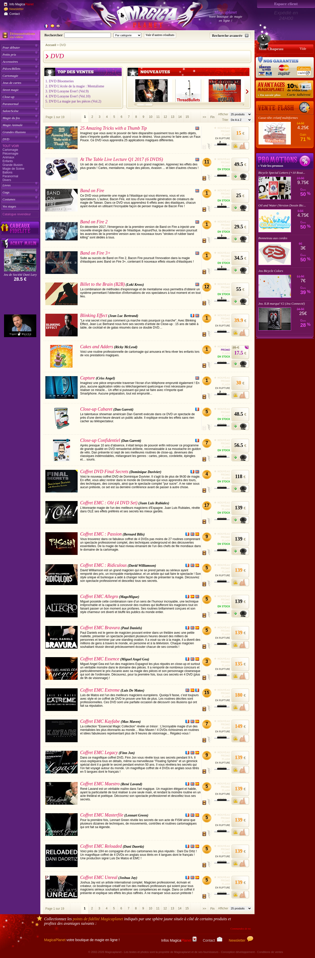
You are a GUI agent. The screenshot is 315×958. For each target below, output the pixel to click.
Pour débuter (11, 47)
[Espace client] (286, 4)
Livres (7, 185)
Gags (6, 192)
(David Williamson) (142, 565)
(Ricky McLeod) (126, 347)
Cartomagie (10, 76)
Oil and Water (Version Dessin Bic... (282, 205)
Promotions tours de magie (285, 161)
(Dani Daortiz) (133, 846)
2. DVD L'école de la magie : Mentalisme (74, 86)
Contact (14, 14)
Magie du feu (11, 118)
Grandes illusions (14, 132)
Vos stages (9, 206)
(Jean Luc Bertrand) (123, 316)
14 (179, 117)
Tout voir (11, 146)
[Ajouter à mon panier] (240, 176)
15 (187, 117)
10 (150, 117)
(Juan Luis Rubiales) (153, 503)
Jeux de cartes (12, 83)
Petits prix (9, 54)
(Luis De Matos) (132, 690)
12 (165, 117)
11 (158, 117)
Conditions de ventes (270, 951)
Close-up (8, 97)
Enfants (8, 161)
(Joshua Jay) (127, 878)
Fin (212, 117)
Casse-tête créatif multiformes (278, 118)
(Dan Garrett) (123, 409)
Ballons (7, 172)
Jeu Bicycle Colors (270, 271)
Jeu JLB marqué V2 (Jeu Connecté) (281, 303)
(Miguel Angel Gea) (134, 659)
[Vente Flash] (285, 108)
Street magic (11, 90)
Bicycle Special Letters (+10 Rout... (281, 172)
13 (172, 117)
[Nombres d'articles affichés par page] (240, 114)
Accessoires (10, 61)
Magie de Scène (13, 168)
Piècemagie (10, 153)
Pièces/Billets (11, 68)
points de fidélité (98, 919)
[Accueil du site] (141, 16)
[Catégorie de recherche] (127, 35)
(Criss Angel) (105, 378)
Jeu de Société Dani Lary (20, 274)
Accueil (50, 45)
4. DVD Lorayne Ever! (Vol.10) (67, 96)
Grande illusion (13, 165)
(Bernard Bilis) (134, 534)
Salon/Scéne (11, 111)
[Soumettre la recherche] (160, 35)
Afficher (223, 114)
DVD (6, 139)
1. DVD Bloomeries (59, 81)
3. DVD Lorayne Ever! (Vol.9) (67, 91)
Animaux (8, 157)
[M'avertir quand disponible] (240, 146)
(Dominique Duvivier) (145, 472)
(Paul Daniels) (131, 628)
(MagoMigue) (129, 597)
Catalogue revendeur (17, 214)
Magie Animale (13, 125)
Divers (7, 180)
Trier (225, 120)
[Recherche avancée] (230, 35)
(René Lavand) (131, 784)
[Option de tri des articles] (240, 119)
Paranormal (11, 104)
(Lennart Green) (136, 815)
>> (204, 117)
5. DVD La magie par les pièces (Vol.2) (73, 101)
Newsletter (16, 9)
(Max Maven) (131, 722)
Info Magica (21, 4)
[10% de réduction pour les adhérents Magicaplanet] (285, 89)
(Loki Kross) (135, 285)
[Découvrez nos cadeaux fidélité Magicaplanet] (20, 228)
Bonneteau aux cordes (272, 238)
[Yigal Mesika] (20, 325)
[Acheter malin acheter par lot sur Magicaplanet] (20, 243)
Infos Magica (179, 940)
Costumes (9, 199)
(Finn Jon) (127, 753)
